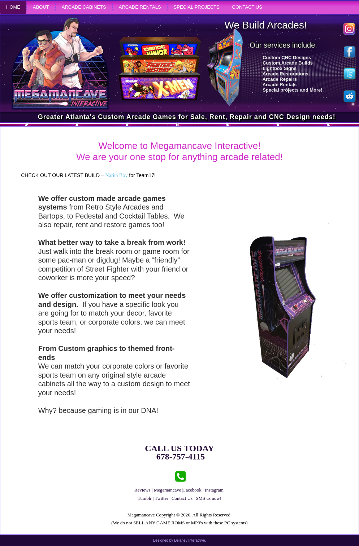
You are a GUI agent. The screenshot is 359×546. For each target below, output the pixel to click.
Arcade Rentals (140, 7)
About (41, 7)
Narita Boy (116, 175)
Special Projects (197, 7)
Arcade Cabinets (84, 7)
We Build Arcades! (265, 25)
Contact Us (247, 7)
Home (13, 7)
